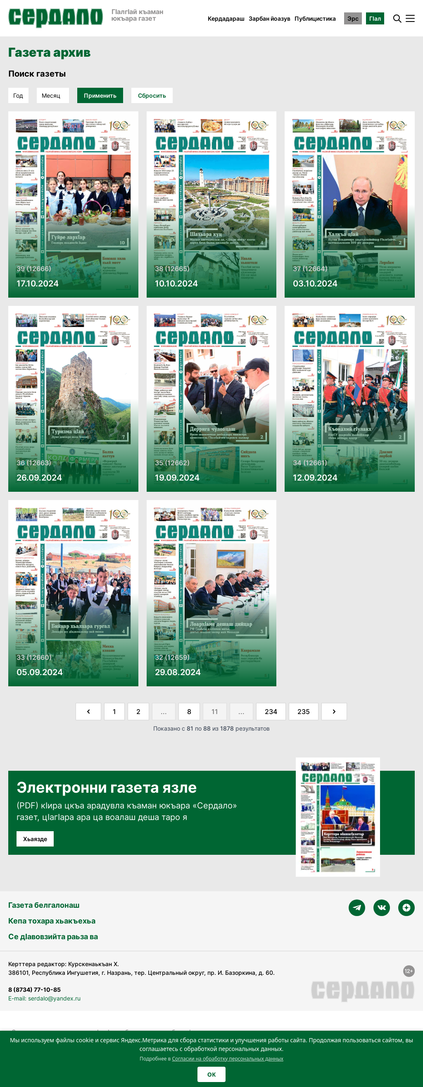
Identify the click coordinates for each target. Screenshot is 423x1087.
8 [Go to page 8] (189, 711)
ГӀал (375, 18)
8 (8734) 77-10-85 (34, 989)
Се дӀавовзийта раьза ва (53, 936)
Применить (100, 95)
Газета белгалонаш (43, 905)
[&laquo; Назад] (88, 711)
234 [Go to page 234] (271, 711)
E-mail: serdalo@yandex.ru (44, 998)
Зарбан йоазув (269, 18)
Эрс (353, 18)
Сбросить (152, 95)
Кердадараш (226, 18)
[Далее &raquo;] (334, 711)
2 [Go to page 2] (138, 711)
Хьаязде (35, 838)
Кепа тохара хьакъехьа (51, 920)
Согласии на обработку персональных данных (227, 1058)
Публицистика (315, 18)
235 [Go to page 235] (303, 711)
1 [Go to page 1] (114, 711)
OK (211, 1074)
